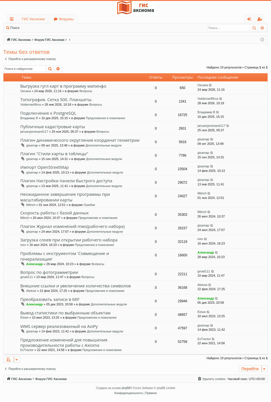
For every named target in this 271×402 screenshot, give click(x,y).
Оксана (25, 91)
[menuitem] (211, 379)
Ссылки (13, 19)
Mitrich (30, 204)
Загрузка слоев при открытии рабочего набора (68, 240)
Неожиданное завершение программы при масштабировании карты (65, 196)
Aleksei (31, 290)
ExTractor (27, 350)
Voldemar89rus (30, 104)
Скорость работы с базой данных (54, 213)
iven (23, 244)
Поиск (14, 28)
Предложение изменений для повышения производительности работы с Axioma (63, 342)
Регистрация (53, 28)
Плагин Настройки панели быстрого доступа (66, 180)
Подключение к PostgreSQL (48, 113)
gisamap (32, 145)
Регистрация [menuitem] (261, 19)
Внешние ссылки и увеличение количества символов (75, 285)
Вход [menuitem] (250, 19)
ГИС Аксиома (33, 18)
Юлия (24, 317)
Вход (31, 28)
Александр (34, 264)
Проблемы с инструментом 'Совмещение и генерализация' (64, 255)
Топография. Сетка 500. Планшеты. (56, 99)
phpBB (126, 388)
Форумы (66, 18)
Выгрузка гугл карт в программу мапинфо (63, 86)
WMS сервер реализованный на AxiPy (59, 326)
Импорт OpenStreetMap (44, 167)
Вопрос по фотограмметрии (49, 272)
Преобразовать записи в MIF (49, 299)
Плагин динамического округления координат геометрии (79, 140)
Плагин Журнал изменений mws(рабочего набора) (72, 226)
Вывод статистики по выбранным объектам (65, 313)
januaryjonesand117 (34, 131)
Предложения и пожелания (105, 118)
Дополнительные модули (104, 145)
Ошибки (89, 204)
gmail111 (26, 277)
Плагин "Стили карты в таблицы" (54, 153)
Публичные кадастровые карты (52, 126)
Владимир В (29, 118)
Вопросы (85, 91)
